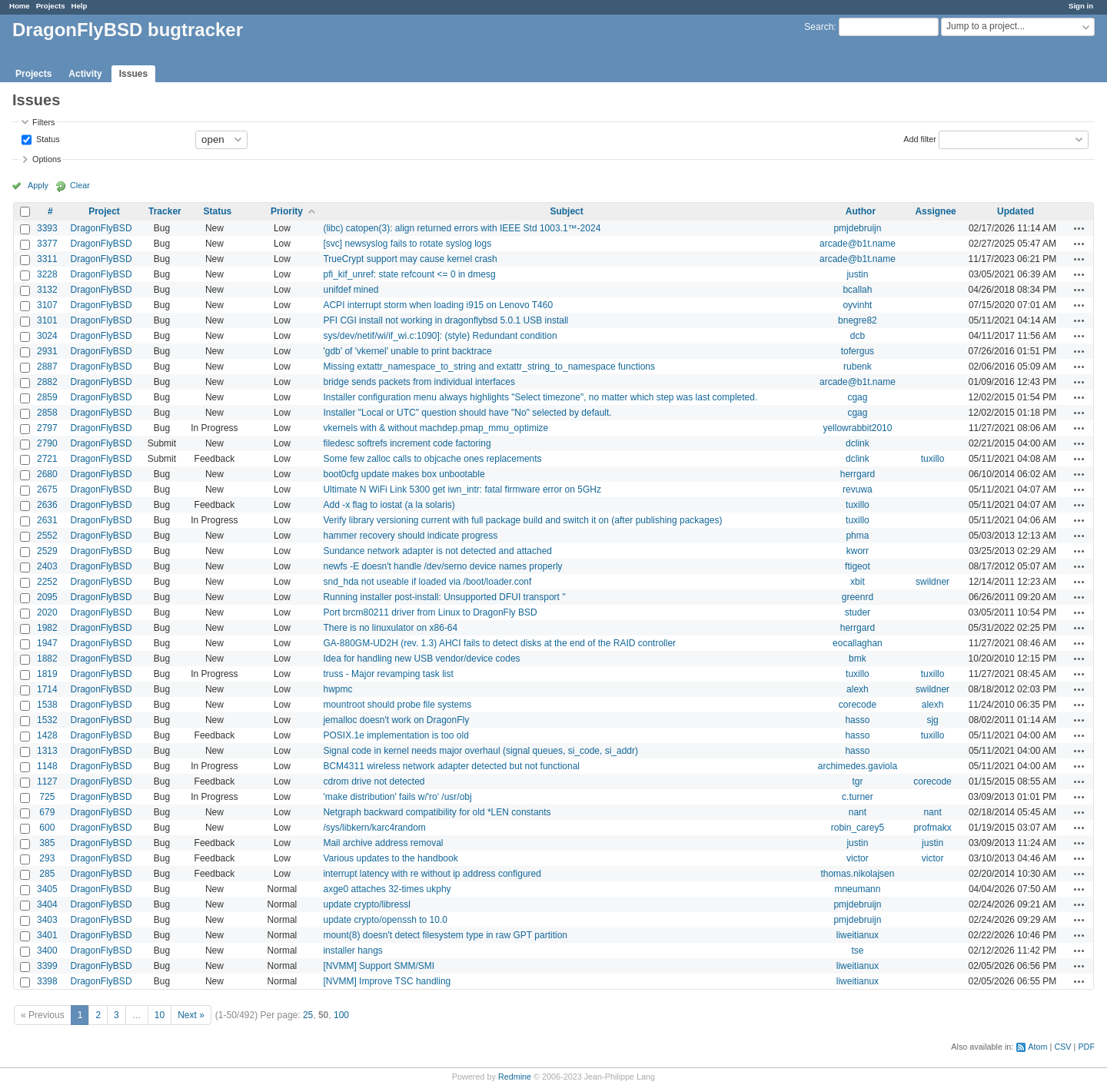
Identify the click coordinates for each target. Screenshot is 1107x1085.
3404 (47, 904)
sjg (932, 720)
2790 (47, 443)
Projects (50, 6)
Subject (566, 211)
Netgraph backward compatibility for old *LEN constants (436, 812)
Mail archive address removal (383, 843)
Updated (1015, 211)
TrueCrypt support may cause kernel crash (410, 259)
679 (47, 812)
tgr (857, 781)
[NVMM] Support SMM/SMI (378, 966)
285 (47, 873)
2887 (47, 366)
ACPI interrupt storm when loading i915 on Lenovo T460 (438, 305)
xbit (857, 581)
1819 (47, 674)
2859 (47, 397)
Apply (38, 185)
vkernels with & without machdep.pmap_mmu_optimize (435, 428)
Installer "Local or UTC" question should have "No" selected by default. (467, 412)
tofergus (857, 351)
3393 (47, 228)
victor (857, 858)
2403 (47, 566)
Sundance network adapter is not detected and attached (437, 551)
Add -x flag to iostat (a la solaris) (388, 504)
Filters (43, 122)
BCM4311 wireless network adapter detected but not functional (451, 766)
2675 (47, 489)
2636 (47, 504)
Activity (84, 73)
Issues (133, 73)
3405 (47, 889)
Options (46, 159)
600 (47, 827)
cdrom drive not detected (373, 781)
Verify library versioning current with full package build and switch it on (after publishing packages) (522, 520)
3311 (47, 259)
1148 (47, 766)
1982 (47, 627)
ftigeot (857, 566)
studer (857, 612)
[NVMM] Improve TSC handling (386, 981)
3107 (47, 305)
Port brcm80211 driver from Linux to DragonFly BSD (430, 612)
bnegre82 (857, 320)
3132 (47, 289)
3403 (47, 919)
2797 (47, 428)
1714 (47, 689)
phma (857, 535)
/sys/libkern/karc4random (374, 827)
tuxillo (933, 458)
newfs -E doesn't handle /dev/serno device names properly (442, 566)
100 (341, 1015)
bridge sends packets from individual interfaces (418, 382)
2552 (47, 535)
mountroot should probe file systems (397, 704)
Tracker (164, 211)
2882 (47, 382)
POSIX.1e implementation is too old (395, 735)
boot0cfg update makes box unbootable (403, 474)
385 (47, 843)
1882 (47, 658)
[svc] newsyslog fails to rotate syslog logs (407, 243)
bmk (857, 658)
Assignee (935, 211)
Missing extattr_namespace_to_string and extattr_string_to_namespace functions (489, 366)
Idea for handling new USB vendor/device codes (421, 658)
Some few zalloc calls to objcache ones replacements (432, 458)
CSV (1062, 1046)
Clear (80, 185)
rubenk (857, 366)
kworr (857, 551)
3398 (47, 981)
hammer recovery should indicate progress (410, 535)
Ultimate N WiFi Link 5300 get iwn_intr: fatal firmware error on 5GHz (461, 489)
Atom (1037, 1046)
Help (79, 6)
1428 (47, 735)
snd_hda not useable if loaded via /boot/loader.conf (427, 581)
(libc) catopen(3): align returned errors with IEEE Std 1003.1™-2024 (461, 228)
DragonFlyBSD (101, 228)
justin (857, 274)
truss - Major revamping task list (388, 674)
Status (47, 138)
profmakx (932, 827)
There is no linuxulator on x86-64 (390, 627)
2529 (47, 551)
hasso (857, 720)
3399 (47, 966)
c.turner (857, 796)
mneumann (857, 889)
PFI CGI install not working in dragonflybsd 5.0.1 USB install (445, 320)
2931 (47, 351)
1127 (47, 781)
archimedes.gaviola (857, 766)
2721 (47, 458)
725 (47, 796)
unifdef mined (350, 289)
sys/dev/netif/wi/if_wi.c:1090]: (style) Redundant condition (440, 335)
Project (104, 211)
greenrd (857, 597)
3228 (47, 274)
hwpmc (337, 689)
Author (861, 211)
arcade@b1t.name (857, 243)
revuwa (858, 489)
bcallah (857, 289)
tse (857, 950)
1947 (47, 643)
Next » (191, 1015)
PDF (1086, 1046)
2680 (47, 474)
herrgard (857, 474)
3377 (47, 243)
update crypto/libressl (366, 904)
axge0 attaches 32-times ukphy (386, 889)
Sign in (1081, 6)
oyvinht (857, 305)
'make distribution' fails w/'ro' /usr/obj (397, 796)
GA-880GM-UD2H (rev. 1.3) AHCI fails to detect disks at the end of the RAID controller (499, 643)
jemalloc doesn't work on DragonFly (396, 720)
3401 (47, 935)
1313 (47, 750)
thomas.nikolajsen (857, 873)
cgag (857, 397)
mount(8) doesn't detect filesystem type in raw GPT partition (445, 935)
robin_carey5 (857, 827)
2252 (47, 581)
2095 (47, 597)
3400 (47, 950)
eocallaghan (858, 643)
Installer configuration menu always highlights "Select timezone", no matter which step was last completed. (540, 397)
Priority (287, 211)
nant (857, 812)
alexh (857, 689)
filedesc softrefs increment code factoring (406, 443)
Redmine (514, 1076)
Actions (1079, 228)
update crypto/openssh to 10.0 (385, 919)
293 (47, 858)
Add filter (919, 138)
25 (308, 1015)
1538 (47, 704)
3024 (47, 335)
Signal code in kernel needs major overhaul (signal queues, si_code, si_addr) (480, 750)
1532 (47, 720)
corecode (857, 704)
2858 (47, 412)
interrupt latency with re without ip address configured (431, 873)
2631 (47, 520)
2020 (47, 612)
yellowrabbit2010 (857, 428)
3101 (47, 320)
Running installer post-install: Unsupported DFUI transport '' (444, 597)
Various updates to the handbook (390, 858)
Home (19, 6)
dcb (857, 335)
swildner (932, 581)
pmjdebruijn (857, 228)
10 (160, 1015)
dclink (857, 443)
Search (818, 27)
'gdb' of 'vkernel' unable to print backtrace (407, 351)
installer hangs (352, 950)
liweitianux (857, 935)
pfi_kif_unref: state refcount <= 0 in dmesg (409, 274)
